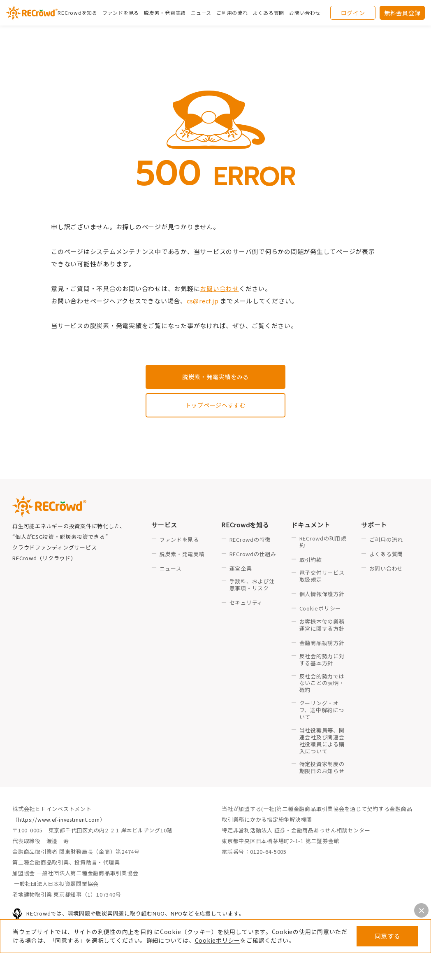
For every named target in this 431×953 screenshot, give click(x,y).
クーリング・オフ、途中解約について (321, 711)
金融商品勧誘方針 (322, 644)
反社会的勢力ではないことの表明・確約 (322, 684)
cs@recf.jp (203, 300)
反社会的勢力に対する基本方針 (322, 661)
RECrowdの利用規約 (322, 543)
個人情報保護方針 (322, 595)
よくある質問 (386, 555)
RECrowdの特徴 (250, 540)
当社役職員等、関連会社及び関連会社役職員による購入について (322, 742)
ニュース (171, 569)
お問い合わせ (309, 14)
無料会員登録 (402, 14)
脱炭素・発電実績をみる (215, 377)
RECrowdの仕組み (252, 555)
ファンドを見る (124, 14)
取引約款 (310, 560)
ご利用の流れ (386, 540)
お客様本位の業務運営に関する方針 (322, 626)
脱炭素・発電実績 (169, 14)
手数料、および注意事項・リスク (252, 586)
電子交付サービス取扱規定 (322, 578)
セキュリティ (246, 604)
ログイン (353, 14)
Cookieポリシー (218, 940)
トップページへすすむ (215, 405)
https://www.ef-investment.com (62, 821)
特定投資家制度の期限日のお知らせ (322, 769)
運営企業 (240, 569)
